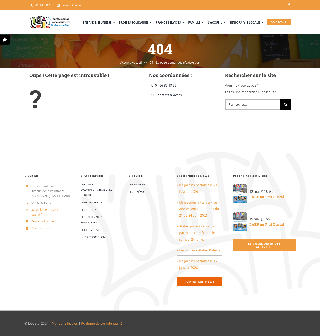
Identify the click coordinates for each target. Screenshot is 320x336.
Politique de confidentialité (101, 323)
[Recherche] (285, 104)
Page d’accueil (41, 228)
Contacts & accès (42, 221)
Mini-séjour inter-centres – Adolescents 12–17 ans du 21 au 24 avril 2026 (199, 209)
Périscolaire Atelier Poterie (199, 250)
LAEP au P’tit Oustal (266, 196)
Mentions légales (65, 323)
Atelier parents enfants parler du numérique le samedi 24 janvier (197, 233)
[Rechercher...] (252, 104)
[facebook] (289, 5)
